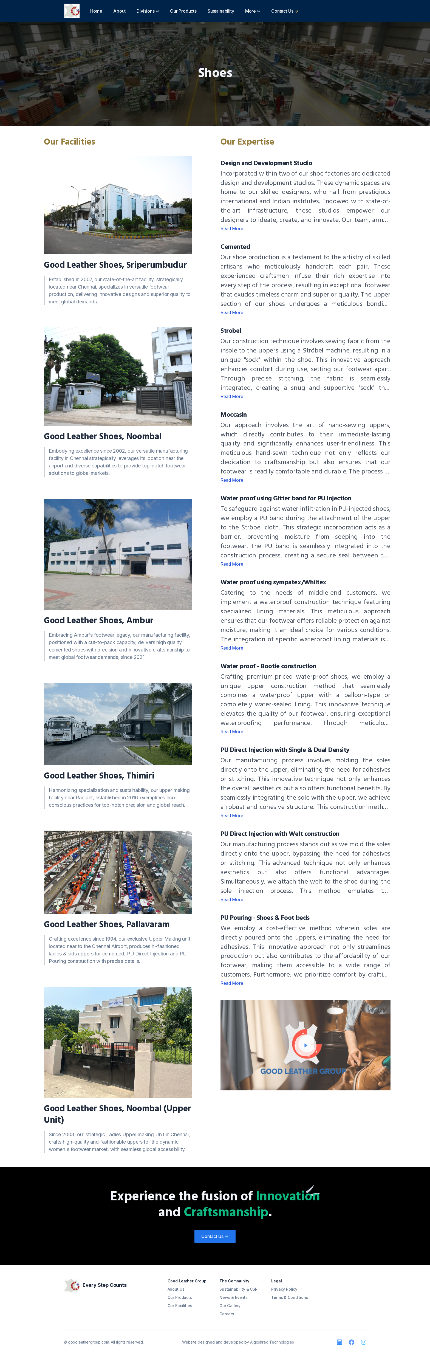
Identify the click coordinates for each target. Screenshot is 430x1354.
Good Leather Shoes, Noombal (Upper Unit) (117, 1114)
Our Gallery (230, 1305)
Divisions (148, 11)
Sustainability (221, 11)
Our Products (183, 11)
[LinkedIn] (339, 1342)
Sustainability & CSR (238, 1289)
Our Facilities (180, 1305)
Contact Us (284, 11)
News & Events (233, 1297)
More (252, 11)
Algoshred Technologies (272, 1342)
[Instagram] (363, 1342)
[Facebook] (351, 1342)
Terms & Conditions (289, 1297)
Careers (226, 1313)
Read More (231, 228)
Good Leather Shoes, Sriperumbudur (115, 265)
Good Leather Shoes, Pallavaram (106, 925)
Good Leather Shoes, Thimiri (99, 776)
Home (96, 11)
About (119, 11)
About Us (176, 1289)
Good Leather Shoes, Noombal (103, 437)
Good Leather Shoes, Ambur (99, 621)
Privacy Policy (284, 1289)
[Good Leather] (72, 11)
